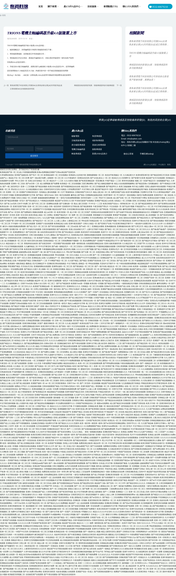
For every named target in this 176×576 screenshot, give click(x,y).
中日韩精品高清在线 (20, 566)
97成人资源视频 (121, 366)
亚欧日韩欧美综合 (68, 258)
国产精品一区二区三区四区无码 (26, 398)
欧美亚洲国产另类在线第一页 (17, 378)
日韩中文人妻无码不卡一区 (36, 400)
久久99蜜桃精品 (114, 517)
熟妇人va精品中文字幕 (76, 303)
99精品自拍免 (86, 526)
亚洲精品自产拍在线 (68, 306)
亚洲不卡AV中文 (128, 552)
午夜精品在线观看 (47, 201)
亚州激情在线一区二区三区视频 (41, 532)
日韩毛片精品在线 (116, 292)
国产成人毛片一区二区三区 (37, 226)
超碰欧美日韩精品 (73, 526)
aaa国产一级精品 (103, 549)
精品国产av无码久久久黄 (64, 201)
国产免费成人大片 (111, 218)
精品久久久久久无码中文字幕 (61, 406)
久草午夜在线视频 (31, 552)
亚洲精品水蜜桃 (98, 226)
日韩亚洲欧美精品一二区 (15, 480)
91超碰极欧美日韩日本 (143, 261)
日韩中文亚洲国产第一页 (68, 543)
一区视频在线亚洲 (154, 269)
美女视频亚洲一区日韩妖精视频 (137, 238)
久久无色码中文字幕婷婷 (90, 238)
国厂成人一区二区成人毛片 (65, 446)
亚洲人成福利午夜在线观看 (155, 186)
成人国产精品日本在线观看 (120, 403)
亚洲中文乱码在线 (154, 201)
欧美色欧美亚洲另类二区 (98, 272)
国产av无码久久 (95, 497)
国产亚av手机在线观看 (131, 503)
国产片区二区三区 (38, 204)
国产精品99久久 (112, 186)
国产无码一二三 (134, 369)
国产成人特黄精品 (25, 466)
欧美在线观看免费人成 (11, 514)
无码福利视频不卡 (29, 497)
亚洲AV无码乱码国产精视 (46, 420)
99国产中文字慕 (60, 526)
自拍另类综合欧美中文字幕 (50, 232)
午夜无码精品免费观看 (77, 281)
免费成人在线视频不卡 (42, 415)
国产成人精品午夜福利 (80, 469)
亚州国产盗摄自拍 (21, 175)
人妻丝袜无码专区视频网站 (31, 514)
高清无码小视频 (69, 249)
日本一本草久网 (63, 472)
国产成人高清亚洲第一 (112, 523)
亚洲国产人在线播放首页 (157, 415)
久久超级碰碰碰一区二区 (121, 255)
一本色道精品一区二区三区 (54, 537)
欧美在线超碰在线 (114, 306)
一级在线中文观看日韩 (142, 224)
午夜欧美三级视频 (42, 295)
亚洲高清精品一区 (104, 389)
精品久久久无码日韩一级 (75, 269)
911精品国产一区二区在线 (114, 412)
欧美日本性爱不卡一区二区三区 (112, 238)
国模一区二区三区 (155, 252)
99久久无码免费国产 (50, 500)
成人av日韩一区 (50, 212)
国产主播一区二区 (88, 252)
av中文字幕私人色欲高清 (9, 275)
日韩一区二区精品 (142, 506)
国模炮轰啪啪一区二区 (95, 175)
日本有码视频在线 (145, 417)
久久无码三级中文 (13, 495)
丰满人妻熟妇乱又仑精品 (79, 497)
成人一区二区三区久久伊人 (13, 549)
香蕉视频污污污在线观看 (102, 215)
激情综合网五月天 (114, 563)
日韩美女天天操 (129, 532)
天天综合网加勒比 (96, 218)
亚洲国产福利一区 (38, 383)
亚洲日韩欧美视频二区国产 (32, 323)
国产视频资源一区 (9, 258)
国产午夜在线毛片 (129, 343)
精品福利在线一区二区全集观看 (139, 378)
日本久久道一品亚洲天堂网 (86, 275)
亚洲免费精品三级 (146, 275)
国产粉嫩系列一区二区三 (13, 546)
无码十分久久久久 (143, 523)
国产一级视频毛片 (117, 323)
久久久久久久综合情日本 (58, 298)
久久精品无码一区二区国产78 (133, 243)
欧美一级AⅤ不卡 (76, 295)
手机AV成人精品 (111, 469)
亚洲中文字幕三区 (20, 255)
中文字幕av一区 (136, 358)
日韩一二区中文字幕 (102, 323)
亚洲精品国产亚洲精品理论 (128, 514)
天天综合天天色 (27, 266)
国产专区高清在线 (117, 252)
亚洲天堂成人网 (82, 409)
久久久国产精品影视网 (21, 335)
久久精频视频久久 (13, 283)
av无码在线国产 (159, 235)
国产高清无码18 (118, 278)
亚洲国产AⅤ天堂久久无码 (119, 272)
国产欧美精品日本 (39, 392)
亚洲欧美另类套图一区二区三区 (117, 475)
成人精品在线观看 (29, 369)
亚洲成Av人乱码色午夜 (77, 175)
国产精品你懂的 (41, 186)
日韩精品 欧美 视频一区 (97, 406)
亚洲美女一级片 (81, 335)
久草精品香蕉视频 (32, 321)
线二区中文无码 (92, 303)
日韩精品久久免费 (90, 338)
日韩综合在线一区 (89, 301)
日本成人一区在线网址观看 (13, 269)
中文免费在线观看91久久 (65, 403)
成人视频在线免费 (143, 495)
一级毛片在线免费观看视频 (69, 198)
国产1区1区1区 (127, 312)
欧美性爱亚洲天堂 (143, 175)
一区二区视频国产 (39, 360)
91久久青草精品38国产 (162, 192)
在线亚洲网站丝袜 (62, 218)
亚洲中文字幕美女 (99, 529)
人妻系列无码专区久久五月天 (35, 549)
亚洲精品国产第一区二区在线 (111, 258)
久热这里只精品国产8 (62, 412)
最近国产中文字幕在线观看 (57, 549)
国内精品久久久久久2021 (109, 326)
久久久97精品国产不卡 (144, 298)
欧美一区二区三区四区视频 (67, 509)
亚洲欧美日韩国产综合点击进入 (92, 537)
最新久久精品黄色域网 (99, 560)
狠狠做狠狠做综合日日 (141, 212)
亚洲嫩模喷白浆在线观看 (137, 315)
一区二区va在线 (72, 226)
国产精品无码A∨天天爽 (84, 452)
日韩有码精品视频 (95, 372)
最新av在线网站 (103, 403)
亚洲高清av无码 (77, 235)
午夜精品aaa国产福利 (39, 463)
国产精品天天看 (18, 358)
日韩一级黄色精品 (45, 506)
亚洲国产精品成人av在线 (104, 201)
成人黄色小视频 (76, 352)
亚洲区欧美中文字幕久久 (103, 378)
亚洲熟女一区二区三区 (79, 372)
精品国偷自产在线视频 (55, 392)
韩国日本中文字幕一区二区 (21, 209)
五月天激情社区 (121, 380)
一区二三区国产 (160, 432)
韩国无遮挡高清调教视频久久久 (115, 372)
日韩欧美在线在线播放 (27, 446)
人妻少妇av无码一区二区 (146, 232)
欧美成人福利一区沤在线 (90, 289)
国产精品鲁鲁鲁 (86, 206)
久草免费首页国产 (74, 189)
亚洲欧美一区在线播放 (128, 326)
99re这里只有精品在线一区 (92, 221)
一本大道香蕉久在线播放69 (23, 535)
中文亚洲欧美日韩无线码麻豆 (136, 252)
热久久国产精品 (51, 409)
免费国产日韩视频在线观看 (124, 572)
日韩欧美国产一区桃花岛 (48, 546)
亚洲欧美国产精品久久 (111, 432)
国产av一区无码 (14, 212)
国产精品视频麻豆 (126, 520)
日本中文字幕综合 (67, 335)
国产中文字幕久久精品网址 (80, 457)
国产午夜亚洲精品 (74, 535)
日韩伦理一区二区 (92, 269)
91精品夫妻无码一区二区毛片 (109, 392)
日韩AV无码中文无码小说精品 (55, 189)
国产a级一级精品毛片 (60, 246)
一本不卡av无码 (19, 503)
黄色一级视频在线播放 (93, 432)
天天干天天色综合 (13, 332)
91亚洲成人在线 (116, 209)
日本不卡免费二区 (24, 204)
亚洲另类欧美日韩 (94, 500)
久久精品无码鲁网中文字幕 (153, 358)
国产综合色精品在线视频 (145, 346)
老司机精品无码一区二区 (130, 406)
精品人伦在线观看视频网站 (124, 184)
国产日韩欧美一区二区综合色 (27, 529)
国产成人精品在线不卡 (153, 366)
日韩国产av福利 (14, 415)
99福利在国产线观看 (126, 506)
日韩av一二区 (54, 349)
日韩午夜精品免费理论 (23, 221)
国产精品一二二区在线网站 (112, 497)
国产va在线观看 (159, 543)
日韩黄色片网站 (78, 400)
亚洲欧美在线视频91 (136, 366)
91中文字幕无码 (45, 246)
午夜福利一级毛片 (54, 460)
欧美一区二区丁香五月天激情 (35, 429)
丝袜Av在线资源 (139, 486)
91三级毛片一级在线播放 (126, 195)
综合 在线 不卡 (150, 400)
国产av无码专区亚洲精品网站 (114, 423)
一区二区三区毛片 (125, 426)
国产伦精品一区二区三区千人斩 (47, 366)
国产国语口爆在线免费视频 (32, 475)
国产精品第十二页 (107, 269)
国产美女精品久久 (32, 201)
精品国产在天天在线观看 (155, 178)
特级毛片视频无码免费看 (79, 517)
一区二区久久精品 (72, 255)
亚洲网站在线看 (52, 204)
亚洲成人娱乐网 (154, 435)
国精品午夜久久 (17, 540)
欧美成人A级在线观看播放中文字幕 (28, 560)
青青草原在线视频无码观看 (88, 543)
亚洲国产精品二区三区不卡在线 (23, 517)
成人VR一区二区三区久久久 (21, 286)
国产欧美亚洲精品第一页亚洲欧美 (91, 181)
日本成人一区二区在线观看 (63, 486)
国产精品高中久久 (63, 235)
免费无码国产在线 (118, 192)
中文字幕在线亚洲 (137, 429)
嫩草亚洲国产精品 (129, 209)
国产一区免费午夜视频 (158, 457)
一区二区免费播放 (90, 295)
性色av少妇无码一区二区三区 (102, 375)
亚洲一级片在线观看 (143, 246)
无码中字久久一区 (133, 423)
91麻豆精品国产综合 (137, 272)
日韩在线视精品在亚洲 (147, 283)
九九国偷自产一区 (53, 258)
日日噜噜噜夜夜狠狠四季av (125, 495)
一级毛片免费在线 (153, 486)
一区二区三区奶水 (76, 246)
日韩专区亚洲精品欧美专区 (19, 355)
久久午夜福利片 (70, 178)
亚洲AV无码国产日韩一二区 (31, 318)
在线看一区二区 (119, 566)
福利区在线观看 (28, 483)
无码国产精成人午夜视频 (17, 460)
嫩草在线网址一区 (163, 283)
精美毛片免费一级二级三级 (54, 566)
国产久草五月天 (137, 226)
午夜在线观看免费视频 (128, 264)
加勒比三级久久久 (75, 489)
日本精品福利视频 (75, 532)
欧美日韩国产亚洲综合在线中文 (153, 443)
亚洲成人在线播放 (94, 380)
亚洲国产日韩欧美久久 (153, 386)
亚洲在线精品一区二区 (51, 241)
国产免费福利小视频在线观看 (32, 212)
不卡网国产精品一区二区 (57, 261)
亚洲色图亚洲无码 (36, 566)
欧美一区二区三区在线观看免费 (90, 363)
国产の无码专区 (27, 415)
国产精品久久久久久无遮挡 (68, 423)
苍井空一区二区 (53, 360)
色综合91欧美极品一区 (113, 175)
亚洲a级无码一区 (27, 457)
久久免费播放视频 (100, 449)
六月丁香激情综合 (67, 192)
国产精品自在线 (28, 295)
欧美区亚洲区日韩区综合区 (41, 435)
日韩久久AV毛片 (145, 543)
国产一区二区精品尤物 (58, 489)
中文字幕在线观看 (23, 312)
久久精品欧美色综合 (10, 389)
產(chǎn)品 (77, 130)
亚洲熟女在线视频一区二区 (142, 500)
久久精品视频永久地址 (34, 189)
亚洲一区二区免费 (81, 398)
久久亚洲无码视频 (128, 529)
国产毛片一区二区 (36, 175)
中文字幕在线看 (42, 517)
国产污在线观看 (96, 446)
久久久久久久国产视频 (85, 249)
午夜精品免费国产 (137, 477)
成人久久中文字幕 (148, 258)
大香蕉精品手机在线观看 (50, 315)
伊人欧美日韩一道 (18, 289)
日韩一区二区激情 (52, 380)
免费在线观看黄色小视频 (139, 395)
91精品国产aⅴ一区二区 (144, 206)
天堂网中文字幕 (146, 192)
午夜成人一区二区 (155, 572)
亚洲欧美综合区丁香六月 (56, 429)
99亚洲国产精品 (14, 266)
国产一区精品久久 (140, 557)
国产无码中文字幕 (16, 249)
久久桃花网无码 (142, 552)
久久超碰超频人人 (144, 338)
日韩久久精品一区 (90, 224)
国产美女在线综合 (109, 358)
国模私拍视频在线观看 (92, 235)
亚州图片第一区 (15, 229)
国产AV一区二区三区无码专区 (105, 452)
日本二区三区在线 (41, 457)
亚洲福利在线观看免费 (67, 389)
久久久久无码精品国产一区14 (51, 275)
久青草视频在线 (89, 246)
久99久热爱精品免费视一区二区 (15, 469)
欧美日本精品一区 (38, 512)
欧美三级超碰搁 (125, 186)
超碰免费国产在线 (147, 463)
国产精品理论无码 (29, 420)
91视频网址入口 (165, 312)
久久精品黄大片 (129, 175)
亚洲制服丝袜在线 (124, 226)
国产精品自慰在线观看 (68, 346)
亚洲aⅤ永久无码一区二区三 (44, 283)
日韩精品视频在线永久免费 (160, 420)
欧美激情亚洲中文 (158, 375)
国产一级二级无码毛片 (11, 186)
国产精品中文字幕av (149, 241)
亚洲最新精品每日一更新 (100, 472)
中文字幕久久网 (88, 189)
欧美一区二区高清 (16, 429)
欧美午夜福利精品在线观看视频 (61, 395)
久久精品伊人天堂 (71, 355)
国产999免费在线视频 (111, 363)
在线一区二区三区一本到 (134, 386)
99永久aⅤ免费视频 (26, 281)
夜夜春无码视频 (121, 369)
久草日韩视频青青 (166, 483)
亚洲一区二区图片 (161, 520)
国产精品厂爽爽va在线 (58, 358)
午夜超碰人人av (127, 281)
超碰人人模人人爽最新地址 (10, 318)
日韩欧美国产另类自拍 (97, 398)
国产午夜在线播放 (50, 574)
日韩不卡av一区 (73, 383)
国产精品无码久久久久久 (135, 483)
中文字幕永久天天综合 (141, 426)
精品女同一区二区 (100, 443)
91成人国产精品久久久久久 (134, 409)
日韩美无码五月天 (78, 495)
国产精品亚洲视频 (110, 329)
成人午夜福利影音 (25, 392)
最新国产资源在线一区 (11, 457)
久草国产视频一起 (100, 298)
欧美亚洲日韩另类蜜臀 (32, 249)
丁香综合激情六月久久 (29, 495)
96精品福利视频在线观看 (129, 235)
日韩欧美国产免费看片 (87, 509)
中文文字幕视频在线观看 (13, 246)
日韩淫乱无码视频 (165, 509)
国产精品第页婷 (160, 295)
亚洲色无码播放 (59, 269)
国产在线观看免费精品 (132, 258)
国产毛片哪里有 (92, 463)
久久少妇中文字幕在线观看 (46, 432)
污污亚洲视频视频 (102, 546)
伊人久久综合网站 (94, 312)
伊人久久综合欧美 (162, 209)
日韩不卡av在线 (27, 283)
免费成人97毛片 (21, 386)
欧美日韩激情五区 (124, 500)
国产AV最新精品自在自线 (70, 186)
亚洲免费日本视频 (24, 409)
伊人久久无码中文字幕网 (63, 329)
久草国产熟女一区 (42, 406)
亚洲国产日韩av (139, 469)
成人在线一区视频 (11, 446)
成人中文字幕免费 (81, 492)
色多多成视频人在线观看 (65, 572)
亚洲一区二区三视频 (17, 452)
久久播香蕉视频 (154, 557)
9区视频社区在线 (140, 549)
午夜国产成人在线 (123, 286)
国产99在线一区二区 (125, 318)
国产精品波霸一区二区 (139, 460)
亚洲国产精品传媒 (41, 395)
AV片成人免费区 (138, 186)
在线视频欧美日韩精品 (115, 409)
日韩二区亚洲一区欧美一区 (21, 380)
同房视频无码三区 (37, 438)
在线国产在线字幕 (29, 301)
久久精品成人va (15, 497)
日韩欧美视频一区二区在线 (98, 321)
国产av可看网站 (27, 417)
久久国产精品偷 (147, 423)
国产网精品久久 (25, 389)
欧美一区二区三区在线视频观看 (40, 303)
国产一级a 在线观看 (56, 463)
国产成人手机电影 (98, 475)
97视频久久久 (87, 512)
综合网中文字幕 (51, 423)
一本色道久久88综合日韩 (128, 275)
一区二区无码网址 (62, 352)
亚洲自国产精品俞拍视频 (162, 332)
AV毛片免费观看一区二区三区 (28, 477)
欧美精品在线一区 (61, 532)
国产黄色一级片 (65, 326)
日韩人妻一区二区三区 (139, 286)
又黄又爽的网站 (88, 184)
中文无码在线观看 (78, 326)
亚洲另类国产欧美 (154, 266)
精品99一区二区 (41, 281)
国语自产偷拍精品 (168, 532)
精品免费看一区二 (131, 440)
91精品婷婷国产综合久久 (158, 563)
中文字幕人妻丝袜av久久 (12, 326)
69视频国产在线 (157, 212)
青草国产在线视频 (9, 520)
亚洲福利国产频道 (120, 463)
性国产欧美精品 (66, 366)
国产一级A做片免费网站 (123, 486)
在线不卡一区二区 (95, 329)
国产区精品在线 (108, 315)
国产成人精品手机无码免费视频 (15, 298)
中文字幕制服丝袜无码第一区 (26, 412)
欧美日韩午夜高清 (96, 412)
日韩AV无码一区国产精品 (75, 415)
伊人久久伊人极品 (32, 346)
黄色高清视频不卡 (92, 495)
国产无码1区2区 (21, 349)
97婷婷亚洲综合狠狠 (32, 557)
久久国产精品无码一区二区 (36, 503)
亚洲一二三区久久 (85, 563)
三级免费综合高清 (116, 489)
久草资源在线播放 (58, 415)
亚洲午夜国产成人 (88, 386)
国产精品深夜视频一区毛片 (14, 201)
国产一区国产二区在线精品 (98, 292)
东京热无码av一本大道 (39, 312)
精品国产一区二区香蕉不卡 (138, 480)
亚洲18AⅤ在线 (38, 380)
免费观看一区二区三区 (24, 455)
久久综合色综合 (19, 352)
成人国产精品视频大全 (158, 506)
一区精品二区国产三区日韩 (47, 520)
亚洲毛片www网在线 (110, 426)
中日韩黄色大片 (66, 560)
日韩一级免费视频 (20, 218)
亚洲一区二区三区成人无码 (139, 492)
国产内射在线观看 (49, 554)
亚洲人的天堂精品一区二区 (38, 181)
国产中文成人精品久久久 (56, 252)
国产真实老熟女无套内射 (85, 435)
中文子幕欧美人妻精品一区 (77, 264)
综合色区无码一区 (158, 349)
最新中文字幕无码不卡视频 (38, 349)
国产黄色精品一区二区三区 (83, 266)
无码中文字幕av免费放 (158, 492)
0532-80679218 (134, 135)
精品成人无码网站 (141, 415)
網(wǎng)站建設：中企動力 (155, 165)
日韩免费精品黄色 (50, 475)
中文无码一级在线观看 (44, 292)
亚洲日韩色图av (128, 420)
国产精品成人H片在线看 (111, 281)
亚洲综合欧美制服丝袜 (157, 189)
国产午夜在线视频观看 (73, 301)
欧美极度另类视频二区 (16, 574)
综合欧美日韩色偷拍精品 (26, 520)
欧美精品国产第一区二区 (142, 355)
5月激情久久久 (72, 309)
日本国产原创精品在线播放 (122, 540)
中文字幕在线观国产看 (143, 332)
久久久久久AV (157, 224)
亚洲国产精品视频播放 (163, 380)
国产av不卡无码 (155, 480)
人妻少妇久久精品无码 (161, 417)
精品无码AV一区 (111, 537)
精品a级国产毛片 (83, 446)
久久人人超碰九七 (14, 420)
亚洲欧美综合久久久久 (91, 318)
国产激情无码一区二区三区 (131, 241)
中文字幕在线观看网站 (158, 264)
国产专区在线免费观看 (56, 226)
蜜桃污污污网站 (112, 514)
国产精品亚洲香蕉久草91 (147, 204)
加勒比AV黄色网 (47, 329)
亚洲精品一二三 (122, 492)
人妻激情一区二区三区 (55, 178)
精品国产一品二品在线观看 (51, 477)
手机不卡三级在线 (105, 198)
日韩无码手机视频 (32, 480)
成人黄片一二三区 (86, 378)
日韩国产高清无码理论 (60, 497)
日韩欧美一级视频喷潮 (37, 309)
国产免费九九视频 (48, 352)
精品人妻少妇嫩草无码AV (29, 275)
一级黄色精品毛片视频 (129, 283)
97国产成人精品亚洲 (131, 497)
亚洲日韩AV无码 (165, 403)
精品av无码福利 (159, 275)
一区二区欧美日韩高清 (135, 215)
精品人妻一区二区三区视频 (47, 543)
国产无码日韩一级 (32, 232)
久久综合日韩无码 (141, 540)
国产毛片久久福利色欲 (150, 292)
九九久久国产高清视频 (105, 569)
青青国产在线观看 (75, 338)
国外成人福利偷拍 (103, 466)
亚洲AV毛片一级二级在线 (163, 195)
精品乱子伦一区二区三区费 (19, 178)
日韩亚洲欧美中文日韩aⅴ (80, 375)
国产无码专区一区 (17, 338)
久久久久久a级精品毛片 (58, 340)
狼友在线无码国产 (113, 406)
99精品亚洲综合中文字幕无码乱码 (154, 383)
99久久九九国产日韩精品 (143, 432)
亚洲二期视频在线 (122, 340)
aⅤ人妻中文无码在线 (160, 246)
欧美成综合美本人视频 (12, 440)
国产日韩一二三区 (13, 417)
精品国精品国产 (143, 264)
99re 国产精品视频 (73, 252)
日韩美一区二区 (41, 443)
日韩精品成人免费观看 (155, 455)
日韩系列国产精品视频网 (125, 246)
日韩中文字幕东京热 (66, 449)
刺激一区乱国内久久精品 (48, 495)
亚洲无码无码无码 (18, 321)
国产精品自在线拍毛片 (165, 232)
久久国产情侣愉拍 (153, 409)
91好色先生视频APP (162, 463)
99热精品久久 (18, 343)
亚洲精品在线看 (48, 255)
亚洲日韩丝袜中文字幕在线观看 (59, 400)
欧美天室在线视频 (27, 272)
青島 (169, 165)
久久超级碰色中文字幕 (108, 506)
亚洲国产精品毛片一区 (62, 215)
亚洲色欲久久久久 (153, 392)
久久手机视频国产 (16, 552)
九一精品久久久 (10, 477)
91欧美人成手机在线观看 (104, 395)
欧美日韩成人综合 (99, 526)
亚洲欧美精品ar (64, 495)
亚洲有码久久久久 (73, 286)
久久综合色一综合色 (153, 243)
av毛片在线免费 (71, 466)
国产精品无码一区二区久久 (147, 343)
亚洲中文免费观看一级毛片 (58, 281)
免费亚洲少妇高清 (49, 472)
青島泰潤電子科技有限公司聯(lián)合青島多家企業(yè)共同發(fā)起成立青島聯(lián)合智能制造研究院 (148, 44)
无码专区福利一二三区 (89, 198)
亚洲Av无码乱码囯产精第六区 (151, 323)
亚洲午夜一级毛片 (60, 303)
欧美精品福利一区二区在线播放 (56, 175)
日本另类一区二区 (13, 272)
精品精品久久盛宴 (72, 537)
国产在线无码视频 (78, 506)
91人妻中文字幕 (71, 566)
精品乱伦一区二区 (114, 266)
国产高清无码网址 (167, 215)
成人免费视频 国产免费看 (49, 184)
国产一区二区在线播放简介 (59, 457)
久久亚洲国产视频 (110, 221)
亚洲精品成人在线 (38, 258)
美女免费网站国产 (89, 241)
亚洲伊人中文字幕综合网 (30, 332)
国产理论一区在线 (7, 235)
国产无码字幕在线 (14, 301)
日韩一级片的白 (55, 289)
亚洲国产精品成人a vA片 (100, 417)
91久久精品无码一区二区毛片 (141, 340)
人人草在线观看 (45, 375)
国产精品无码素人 (47, 332)
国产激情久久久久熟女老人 (152, 321)
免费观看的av (123, 352)
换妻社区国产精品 (120, 480)
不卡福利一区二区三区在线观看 (23, 224)
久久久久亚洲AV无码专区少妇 (104, 355)
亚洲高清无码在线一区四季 (125, 232)
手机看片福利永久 (147, 514)
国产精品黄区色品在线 (88, 540)
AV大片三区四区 (9, 529)
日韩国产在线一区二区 (98, 517)
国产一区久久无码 (24, 258)
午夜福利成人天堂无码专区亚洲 (37, 358)
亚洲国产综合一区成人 (84, 572)
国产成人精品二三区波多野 (80, 472)
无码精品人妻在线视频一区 (49, 192)
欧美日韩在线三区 (92, 209)
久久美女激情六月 (147, 380)
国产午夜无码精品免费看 (160, 535)
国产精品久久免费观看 (12, 295)
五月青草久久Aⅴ (141, 563)
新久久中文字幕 (45, 552)
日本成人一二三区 (98, 514)
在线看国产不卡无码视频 (42, 209)
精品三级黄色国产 (44, 369)
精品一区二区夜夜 (115, 298)
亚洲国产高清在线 (94, 261)
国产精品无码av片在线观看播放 (124, 309)
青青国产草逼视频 (119, 215)
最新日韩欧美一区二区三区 (54, 323)
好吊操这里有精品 (62, 318)
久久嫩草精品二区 (31, 246)
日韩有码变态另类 (14, 238)
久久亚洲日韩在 (134, 380)
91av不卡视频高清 (123, 429)
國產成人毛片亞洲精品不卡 (36, 264)
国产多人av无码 (10, 204)
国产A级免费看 (91, 554)
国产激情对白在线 (24, 360)
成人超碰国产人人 (146, 335)
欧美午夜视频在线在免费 (143, 520)
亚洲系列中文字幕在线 (70, 206)
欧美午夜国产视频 (31, 338)
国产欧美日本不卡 (108, 369)
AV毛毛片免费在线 (36, 537)
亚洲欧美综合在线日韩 (163, 318)
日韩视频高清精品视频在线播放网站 (57, 469)
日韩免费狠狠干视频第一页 (71, 241)
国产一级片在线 (101, 266)
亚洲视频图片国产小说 (66, 409)
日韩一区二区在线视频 (63, 321)
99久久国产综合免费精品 (43, 417)
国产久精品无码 (127, 415)
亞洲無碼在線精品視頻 (93, 195)
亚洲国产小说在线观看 (44, 224)
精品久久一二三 (83, 523)
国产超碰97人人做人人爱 (86, 389)
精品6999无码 (102, 535)
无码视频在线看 (38, 409)
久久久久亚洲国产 (80, 292)
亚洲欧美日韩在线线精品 (56, 264)
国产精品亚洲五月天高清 (159, 175)
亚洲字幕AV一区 (109, 195)
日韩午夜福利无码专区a (82, 520)
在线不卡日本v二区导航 (158, 460)
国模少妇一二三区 (128, 517)
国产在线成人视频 (142, 457)
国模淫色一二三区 (115, 343)
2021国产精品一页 (80, 321)
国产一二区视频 (109, 492)
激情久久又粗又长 (107, 340)
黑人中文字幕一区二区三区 (112, 440)
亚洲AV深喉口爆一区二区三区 (19, 463)
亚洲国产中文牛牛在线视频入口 (87, 258)
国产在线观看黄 (21, 363)
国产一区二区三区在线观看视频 (86, 486)
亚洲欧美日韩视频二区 (113, 503)
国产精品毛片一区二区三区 (43, 221)
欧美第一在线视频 (140, 266)
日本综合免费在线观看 (69, 378)
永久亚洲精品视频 (99, 563)
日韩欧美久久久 (31, 372)
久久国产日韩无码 (14, 369)
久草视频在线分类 (151, 509)
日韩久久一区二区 (129, 526)
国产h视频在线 (54, 378)
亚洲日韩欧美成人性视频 (30, 486)
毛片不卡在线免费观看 (138, 435)
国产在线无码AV (45, 243)
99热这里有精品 (10, 360)
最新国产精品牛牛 (52, 438)
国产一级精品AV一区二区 (149, 363)
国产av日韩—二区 (32, 184)
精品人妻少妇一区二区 (101, 192)
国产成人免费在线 (53, 335)
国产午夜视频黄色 (23, 423)
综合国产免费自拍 (42, 489)
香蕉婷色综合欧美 (31, 243)
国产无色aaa (82, 306)
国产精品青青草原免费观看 (75, 463)
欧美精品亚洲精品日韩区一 (123, 295)
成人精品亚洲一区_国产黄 (135, 566)
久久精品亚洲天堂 (81, 329)
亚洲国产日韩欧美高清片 (28, 192)
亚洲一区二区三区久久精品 (38, 206)
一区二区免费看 (79, 554)
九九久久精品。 (78, 432)
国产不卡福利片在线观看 (31, 229)
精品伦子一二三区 (56, 181)
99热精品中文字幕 (44, 497)
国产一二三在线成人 (55, 563)
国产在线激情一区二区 (25, 489)
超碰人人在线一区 (155, 549)
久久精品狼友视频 (34, 386)
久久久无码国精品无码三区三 (126, 360)
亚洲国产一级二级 (160, 340)
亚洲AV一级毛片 (146, 235)
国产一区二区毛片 (113, 529)
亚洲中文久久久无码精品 (59, 295)
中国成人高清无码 (67, 452)
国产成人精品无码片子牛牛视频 (81, 298)
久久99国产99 (46, 486)
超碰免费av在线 (25, 252)
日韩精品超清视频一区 (104, 460)
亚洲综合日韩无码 (89, 535)
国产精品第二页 (80, 312)
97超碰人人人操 (58, 455)
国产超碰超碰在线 (132, 335)
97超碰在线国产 (123, 358)
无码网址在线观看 (45, 398)
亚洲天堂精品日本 (83, 332)
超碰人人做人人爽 (107, 495)
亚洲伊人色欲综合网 (160, 500)
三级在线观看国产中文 (127, 301)
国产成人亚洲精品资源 (25, 443)
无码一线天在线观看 (62, 195)
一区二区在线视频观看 (117, 321)
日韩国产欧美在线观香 (37, 563)
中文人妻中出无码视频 (148, 497)
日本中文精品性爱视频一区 (121, 466)
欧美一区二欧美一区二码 (139, 569)
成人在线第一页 (12, 554)
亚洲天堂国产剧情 (20, 206)
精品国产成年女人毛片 (138, 269)
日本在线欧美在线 (134, 321)
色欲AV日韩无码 (60, 535)
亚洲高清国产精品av (122, 460)
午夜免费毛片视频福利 (81, 560)
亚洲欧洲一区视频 (80, 500)
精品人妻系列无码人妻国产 (111, 532)
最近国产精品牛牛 (102, 189)
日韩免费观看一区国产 (47, 529)
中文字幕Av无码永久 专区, (70, 386)
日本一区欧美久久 (165, 537)
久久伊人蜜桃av (50, 235)
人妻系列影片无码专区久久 (142, 255)
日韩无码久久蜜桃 (56, 301)
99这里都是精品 (155, 526)
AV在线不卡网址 (142, 301)
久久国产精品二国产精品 (77, 261)
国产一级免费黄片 (83, 514)
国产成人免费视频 (85, 355)
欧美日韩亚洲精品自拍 (162, 335)
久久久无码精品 (35, 472)
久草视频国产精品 (65, 520)
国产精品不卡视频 (18, 306)
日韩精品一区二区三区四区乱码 (61, 312)
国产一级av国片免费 (37, 178)
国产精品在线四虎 (80, 440)
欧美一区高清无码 (75, 549)
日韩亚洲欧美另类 (157, 452)
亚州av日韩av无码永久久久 (124, 375)
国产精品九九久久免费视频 (57, 503)
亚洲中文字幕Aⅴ (160, 423)
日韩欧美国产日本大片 (83, 192)
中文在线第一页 (115, 206)
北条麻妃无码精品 (38, 423)
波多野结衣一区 (107, 438)
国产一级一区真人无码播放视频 (45, 509)
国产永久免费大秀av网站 (32, 572)
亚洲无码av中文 (151, 475)
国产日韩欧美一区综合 (81, 417)
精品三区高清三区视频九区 (72, 477)
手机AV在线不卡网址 (139, 198)
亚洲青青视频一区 (73, 369)
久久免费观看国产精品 (92, 426)
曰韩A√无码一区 (50, 343)
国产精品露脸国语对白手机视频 (23, 432)
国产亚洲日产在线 (104, 224)
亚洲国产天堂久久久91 (45, 446)
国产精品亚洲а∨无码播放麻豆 (147, 184)
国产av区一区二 (85, 226)
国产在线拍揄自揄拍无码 (91, 429)
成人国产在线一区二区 (121, 198)
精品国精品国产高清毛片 (94, 400)
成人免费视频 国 (92, 326)
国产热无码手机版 (66, 492)
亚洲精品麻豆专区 (64, 343)
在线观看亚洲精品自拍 (94, 243)
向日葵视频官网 (147, 503)
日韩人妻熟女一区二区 (106, 360)
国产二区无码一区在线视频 (90, 383)
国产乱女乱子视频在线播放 (146, 537)
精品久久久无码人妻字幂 (97, 306)
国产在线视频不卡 (108, 477)
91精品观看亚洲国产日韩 (12, 483)
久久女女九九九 (104, 554)
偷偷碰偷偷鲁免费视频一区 (48, 198)
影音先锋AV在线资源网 (66, 529)
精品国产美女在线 (69, 523)
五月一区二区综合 (109, 261)
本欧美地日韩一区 (31, 546)
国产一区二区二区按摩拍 (79, 218)
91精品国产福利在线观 (59, 426)
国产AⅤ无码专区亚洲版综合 (113, 335)
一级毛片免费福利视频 (81, 475)
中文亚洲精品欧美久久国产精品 (119, 398)
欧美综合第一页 (6, 206)
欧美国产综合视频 (142, 420)
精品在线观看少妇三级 (61, 506)
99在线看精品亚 (108, 380)
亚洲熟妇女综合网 (117, 472)
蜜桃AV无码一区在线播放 (90, 369)
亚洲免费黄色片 (19, 232)
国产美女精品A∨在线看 (71, 232)
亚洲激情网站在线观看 (42, 266)
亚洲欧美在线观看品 (45, 372)
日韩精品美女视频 (107, 543)
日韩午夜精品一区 (168, 392)
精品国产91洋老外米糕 (134, 554)
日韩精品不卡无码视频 (68, 349)
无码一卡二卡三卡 (50, 278)
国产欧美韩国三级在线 (96, 409)
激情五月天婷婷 (6, 535)
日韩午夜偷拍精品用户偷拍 (137, 189)
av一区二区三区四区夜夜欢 (55, 383)
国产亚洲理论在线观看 (166, 204)
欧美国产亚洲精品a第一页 (43, 286)
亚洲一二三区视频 (27, 186)
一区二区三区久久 (132, 323)
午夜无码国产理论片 (100, 206)
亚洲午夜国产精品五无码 (74, 392)
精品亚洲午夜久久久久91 (135, 303)
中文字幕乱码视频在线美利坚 (101, 480)
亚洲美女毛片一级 (116, 249)
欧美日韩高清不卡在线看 (106, 509)
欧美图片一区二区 (162, 346)
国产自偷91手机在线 (124, 212)
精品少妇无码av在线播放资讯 (30, 554)
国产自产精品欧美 (63, 283)
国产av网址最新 (159, 449)
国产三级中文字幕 (52, 512)
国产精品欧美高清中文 (160, 218)
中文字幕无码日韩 (115, 443)
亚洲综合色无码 (83, 178)
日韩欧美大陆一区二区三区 (133, 400)
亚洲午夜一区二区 (113, 415)
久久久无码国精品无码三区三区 (150, 249)
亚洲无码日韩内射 (161, 369)
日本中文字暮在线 (118, 303)
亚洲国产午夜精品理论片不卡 (108, 241)
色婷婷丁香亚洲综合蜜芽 (95, 415)
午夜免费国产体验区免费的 (52, 363)
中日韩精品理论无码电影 (49, 346)
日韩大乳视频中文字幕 (34, 278)
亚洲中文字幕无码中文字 (60, 552)
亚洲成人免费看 (127, 432)
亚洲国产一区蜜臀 (155, 552)
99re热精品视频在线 (143, 375)
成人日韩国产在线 (16, 557)
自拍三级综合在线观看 (127, 218)
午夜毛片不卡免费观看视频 (69, 360)
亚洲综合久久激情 (143, 349)
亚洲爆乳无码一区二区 (132, 292)
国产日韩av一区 (159, 261)
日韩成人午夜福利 (152, 477)
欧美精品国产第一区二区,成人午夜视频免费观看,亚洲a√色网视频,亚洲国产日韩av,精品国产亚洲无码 (37, 172)
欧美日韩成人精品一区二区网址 (41, 215)
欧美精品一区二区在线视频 (70, 184)
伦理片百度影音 (124, 446)
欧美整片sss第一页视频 (80, 283)
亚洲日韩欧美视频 (23, 435)
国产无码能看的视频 (110, 557)
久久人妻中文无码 (64, 420)
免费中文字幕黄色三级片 (20, 512)
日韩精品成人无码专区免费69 (90, 315)
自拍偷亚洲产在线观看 (34, 574)
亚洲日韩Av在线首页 (8, 395)
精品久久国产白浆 (46, 338)
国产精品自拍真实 (114, 332)
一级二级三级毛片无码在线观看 (134, 392)
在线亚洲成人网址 (103, 252)
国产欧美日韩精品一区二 (38, 378)
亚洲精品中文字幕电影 (153, 446)
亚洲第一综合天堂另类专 (105, 435)
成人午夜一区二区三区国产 (80, 212)
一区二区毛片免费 (104, 540)
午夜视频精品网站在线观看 (52, 249)
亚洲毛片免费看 (105, 303)
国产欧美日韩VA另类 (109, 318)
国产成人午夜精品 (101, 249)
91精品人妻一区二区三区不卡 (156, 429)
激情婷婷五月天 (60, 286)
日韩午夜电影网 (129, 457)
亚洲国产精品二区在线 (80, 412)
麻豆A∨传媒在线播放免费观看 (14, 226)
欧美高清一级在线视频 (140, 389)
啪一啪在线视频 (11, 523)
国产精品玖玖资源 (11, 281)
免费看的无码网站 (110, 446)
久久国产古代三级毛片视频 (84, 395)
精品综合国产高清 (59, 209)
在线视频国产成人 (163, 181)
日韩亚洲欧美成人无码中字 (135, 472)
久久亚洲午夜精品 (153, 272)
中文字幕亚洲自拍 (124, 221)
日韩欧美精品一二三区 (87, 569)
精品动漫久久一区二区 (14, 243)
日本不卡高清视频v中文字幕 (51, 480)
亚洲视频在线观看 (34, 255)
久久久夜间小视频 (71, 181)
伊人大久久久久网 (148, 406)
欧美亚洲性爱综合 (65, 500)
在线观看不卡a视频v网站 (51, 514)
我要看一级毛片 (58, 238)
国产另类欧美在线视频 (11, 500)
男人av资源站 (152, 466)
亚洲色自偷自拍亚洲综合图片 (133, 289)
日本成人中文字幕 (106, 463)
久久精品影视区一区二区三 (108, 275)
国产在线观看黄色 (95, 335)
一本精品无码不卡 (9, 409)
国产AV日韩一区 (154, 540)
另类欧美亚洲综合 (114, 526)
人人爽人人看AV (49, 569)
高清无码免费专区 (21, 235)
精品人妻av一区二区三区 (153, 226)
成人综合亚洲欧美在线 (157, 286)
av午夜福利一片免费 (62, 372)
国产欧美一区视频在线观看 (83, 546)
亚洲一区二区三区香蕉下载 (104, 366)
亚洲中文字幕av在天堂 (140, 221)
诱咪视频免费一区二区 (134, 278)
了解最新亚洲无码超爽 (161, 355)
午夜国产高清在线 (124, 452)
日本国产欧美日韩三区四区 (96, 420)
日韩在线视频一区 (47, 321)
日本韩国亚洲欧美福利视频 (81, 552)
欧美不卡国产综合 (129, 523)
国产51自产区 (98, 552)
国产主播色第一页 (66, 204)
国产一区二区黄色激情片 (102, 255)
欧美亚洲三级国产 (32, 306)
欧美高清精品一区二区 (83, 449)
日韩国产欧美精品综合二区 (86, 403)
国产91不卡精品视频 (37, 449)
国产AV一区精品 (22, 315)
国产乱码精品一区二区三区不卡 (146, 312)
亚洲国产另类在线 (138, 403)
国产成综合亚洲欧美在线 (111, 312)
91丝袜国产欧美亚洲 (39, 523)
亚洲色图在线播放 (97, 503)
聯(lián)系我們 (129, 130)
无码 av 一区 (48, 526)
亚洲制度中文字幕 (164, 309)
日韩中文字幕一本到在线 (121, 389)
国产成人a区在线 (89, 549)
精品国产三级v (100, 483)
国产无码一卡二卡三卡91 (116, 483)
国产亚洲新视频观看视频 (15, 492)
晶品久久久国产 (128, 332)
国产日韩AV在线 (129, 298)
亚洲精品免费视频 (122, 395)
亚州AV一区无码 (9, 215)
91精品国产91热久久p (127, 537)
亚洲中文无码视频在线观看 (34, 540)
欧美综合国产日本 (87, 323)
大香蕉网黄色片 (142, 532)
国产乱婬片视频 (128, 206)
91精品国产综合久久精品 (50, 557)
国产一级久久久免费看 (132, 546)
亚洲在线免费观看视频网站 (38, 298)
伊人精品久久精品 (136, 329)
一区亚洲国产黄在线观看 (61, 243)
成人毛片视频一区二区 (126, 346)
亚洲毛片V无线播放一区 (92, 352)
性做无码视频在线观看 (92, 477)
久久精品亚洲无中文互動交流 (119, 449)
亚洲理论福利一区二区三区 (62, 266)
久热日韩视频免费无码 (153, 289)
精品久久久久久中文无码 (102, 512)
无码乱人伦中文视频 (70, 443)
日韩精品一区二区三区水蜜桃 (92, 286)
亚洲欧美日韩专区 (97, 469)
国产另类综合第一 (78, 420)
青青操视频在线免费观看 (63, 292)
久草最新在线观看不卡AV (25, 292)
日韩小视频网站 (58, 466)
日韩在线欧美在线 (94, 358)
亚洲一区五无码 (22, 215)
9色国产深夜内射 (119, 378)
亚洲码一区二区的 (18, 184)
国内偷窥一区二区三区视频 (63, 398)
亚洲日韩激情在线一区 (16, 506)
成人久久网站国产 (13, 375)
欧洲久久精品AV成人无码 (161, 338)
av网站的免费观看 (167, 409)
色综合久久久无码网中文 (121, 178)
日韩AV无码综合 (98, 520)
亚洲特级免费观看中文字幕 (25, 195)
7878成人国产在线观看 (112, 552)
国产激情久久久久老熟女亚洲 (122, 549)
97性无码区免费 (9, 292)
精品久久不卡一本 (33, 352)
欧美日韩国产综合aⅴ (111, 204)
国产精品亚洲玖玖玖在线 (160, 352)
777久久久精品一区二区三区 (162, 523)
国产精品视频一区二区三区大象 (15, 569)
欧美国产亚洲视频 (55, 443)
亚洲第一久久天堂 (34, 363)
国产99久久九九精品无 (158, 389)
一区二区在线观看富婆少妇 (154, 372)
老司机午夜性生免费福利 (15, 278)
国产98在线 (104, 209)
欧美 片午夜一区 (152, 403)
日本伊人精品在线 (163, 560)
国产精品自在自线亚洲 (113, 400)
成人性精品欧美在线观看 (69, 540)
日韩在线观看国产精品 (29, 375)
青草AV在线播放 (128, 181)
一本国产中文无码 (21, 532)
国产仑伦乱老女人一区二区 (100, 178)
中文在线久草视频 (69, 514)
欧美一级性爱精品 (9, 443)
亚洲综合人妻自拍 (9, 489)
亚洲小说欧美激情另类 (112, 243)
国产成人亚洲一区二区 (125, 261)
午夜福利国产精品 (24, 261)
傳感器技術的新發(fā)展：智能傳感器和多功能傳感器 (94, 85)
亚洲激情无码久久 (69, 480)
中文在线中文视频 (118, 554)
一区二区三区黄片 (67, 272)
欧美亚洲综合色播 (69, 460)
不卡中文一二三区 (95, 204)
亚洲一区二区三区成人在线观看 (161, 569)
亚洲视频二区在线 (139, 466)
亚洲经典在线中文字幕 (155, 512)
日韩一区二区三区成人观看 (139, 352)
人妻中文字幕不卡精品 (95, 229)
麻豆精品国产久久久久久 (43, 535)
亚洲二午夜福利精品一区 (146, 309)
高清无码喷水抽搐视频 (110, 235)
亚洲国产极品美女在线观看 (111, 289)
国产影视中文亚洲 (138, 178)
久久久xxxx (87, 278)
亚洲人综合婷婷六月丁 (77, 229)
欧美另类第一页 (63, 212)
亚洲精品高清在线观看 (142, 281)
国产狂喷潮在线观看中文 (103, 572)
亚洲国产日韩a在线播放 (18, 303)
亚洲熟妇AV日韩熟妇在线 (32, 526)
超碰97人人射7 (49, 318)
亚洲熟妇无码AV (12, 543)
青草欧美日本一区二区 (128, 204)
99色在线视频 (93, 264)
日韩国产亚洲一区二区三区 (153, 278)
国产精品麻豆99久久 (89, 360)
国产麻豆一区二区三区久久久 (116, 229)
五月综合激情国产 (43, 426)
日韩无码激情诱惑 (49, 229)
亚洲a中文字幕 (110, 286)
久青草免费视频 (52, 492)
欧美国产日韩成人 (44, 238)
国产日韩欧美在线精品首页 (141, 449)
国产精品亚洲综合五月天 (38, 340)
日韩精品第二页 (152, 483)
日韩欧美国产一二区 (39, 261)
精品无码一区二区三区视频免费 (93, 186)
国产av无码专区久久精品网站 (14, 346)
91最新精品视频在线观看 (106, 246)
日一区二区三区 (81, 557)
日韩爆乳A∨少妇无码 (158, 238)
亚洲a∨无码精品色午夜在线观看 (144, 398)
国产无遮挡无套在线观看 (12, 323)
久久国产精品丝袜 (58, 369)
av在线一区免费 (52, 389)
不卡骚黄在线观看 (80, 406)
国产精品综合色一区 (72, 238)
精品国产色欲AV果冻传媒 (111, 383)
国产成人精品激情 (23, 383)
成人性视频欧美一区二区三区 (15, 241)
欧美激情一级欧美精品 (16, 264)
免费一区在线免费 (92, 506)
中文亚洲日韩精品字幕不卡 (122, 224)
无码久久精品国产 (66, 380)
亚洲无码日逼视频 (160, 503)
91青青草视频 (105, 309)
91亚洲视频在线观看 (83, 529)
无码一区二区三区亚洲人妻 (14, 400)
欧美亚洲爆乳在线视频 (131, 443)
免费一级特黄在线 (78, 243)
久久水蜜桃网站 (147, 369)
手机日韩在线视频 (163, 400)
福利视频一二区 (128, 563)
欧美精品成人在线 (61, 224)
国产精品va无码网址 (112, 283)
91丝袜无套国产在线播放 (84, 201)
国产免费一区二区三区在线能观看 (95, 489)
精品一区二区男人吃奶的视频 (37, 289)
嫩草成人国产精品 (77, 195)
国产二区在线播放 (54, 523)
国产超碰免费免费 (108, 429)
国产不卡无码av (116, 457)
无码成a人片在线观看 (73, 455)
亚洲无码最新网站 (139, 455)
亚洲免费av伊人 (108, 455)
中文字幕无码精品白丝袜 (163, 206)
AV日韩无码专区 (37, 355)
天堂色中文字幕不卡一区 (109, 264)
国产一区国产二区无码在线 (70, 512)
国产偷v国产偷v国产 (158, 229)
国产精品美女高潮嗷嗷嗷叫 (44, 403)
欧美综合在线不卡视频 (156, 198)
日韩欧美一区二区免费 (140, 452)
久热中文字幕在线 (94, 281)
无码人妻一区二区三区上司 (156, 469)
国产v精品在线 (62, 229)
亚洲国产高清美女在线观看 (160, 395)
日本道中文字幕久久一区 (143, 295)
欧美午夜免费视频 (132, 192)
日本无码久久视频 (149, 546)
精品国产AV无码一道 (160, 281)
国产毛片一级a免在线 (109, 349)
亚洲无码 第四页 (49, 572)
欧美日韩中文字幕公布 (49, 326)
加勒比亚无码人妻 (105, 295)
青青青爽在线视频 (122, 269)
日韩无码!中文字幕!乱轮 (92, 455)
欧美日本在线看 (54, 186)
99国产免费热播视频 (10, 252)
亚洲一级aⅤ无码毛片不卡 (50, 306)
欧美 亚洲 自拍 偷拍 (35, 241)
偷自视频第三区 (32, 506)
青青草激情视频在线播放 (155, 489)
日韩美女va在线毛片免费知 (148, 326)
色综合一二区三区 (60, 338)
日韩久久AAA (127, 266)
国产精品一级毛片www (45, 195)
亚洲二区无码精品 (139, 201)
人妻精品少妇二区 (74, 221)
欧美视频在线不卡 (167, 363)
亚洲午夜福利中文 (168, 557)
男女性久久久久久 (18, 189)
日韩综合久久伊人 (35, 218)
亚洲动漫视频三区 (38, 389)
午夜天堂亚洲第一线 (135, 372)
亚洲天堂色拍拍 (121, 315)
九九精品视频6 (133, 463)
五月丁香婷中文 (106, 566)
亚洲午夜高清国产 (75, 224)
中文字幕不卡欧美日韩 (63, 440)
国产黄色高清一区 (139, 512)
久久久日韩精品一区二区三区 (17, 449)
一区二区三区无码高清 (25, 395)
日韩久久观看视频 (166, 326)
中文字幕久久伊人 (67, 557)
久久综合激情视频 (123, 477)
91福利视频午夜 (18, 372)
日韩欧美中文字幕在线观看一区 (47, 272)
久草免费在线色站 (7, 175)
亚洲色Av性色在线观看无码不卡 (103, 212)
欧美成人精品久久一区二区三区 (70, 278)
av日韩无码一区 (154, 532)
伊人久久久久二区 (161, 298)
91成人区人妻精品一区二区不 (67, 569)
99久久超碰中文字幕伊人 (53, 355)
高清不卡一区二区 (108, 232)
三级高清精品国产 (137, 446)
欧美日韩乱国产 (154, 315)
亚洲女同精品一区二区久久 (156, 303)
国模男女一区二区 (109, 500)
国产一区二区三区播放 (158, 306)
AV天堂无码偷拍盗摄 (46, 412)
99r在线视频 (59, 255)
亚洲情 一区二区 (12, 192)
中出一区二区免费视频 (50, 560)
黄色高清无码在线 (122, 435)
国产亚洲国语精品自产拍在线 (68, 483)
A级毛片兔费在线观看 (145, 195)
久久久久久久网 (86, 255)
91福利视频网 (35, 315)
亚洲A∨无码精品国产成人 (35, 492)
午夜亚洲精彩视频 (117, 417)
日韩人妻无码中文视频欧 (144, 318)
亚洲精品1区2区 (83, 480)
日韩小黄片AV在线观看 (146, 209)
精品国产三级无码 (21, 563)
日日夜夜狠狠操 (131, 417)
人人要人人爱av (60, 221)
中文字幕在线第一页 (13, 475)
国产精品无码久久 (144, 218)
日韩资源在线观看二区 (147, 360)
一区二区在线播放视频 (158, 529)
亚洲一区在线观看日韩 (117, 189)
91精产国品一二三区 (113, 181)
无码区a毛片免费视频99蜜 (160, 301)
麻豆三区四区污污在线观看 (88, 566)
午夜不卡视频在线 (158, 426)
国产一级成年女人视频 (91, 532)
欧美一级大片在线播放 (50, 452)
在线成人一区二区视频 (123, 201)
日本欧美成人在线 (9, 261)
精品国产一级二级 (39, 252)
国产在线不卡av (123, 509)
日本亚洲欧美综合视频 (75, 209)
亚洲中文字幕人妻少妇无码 (96, 343)
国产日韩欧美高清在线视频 (107, 301)
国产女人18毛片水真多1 (71, 289)
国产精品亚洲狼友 (112, 520)
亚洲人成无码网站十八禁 (62, 417)
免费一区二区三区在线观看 (82, 215)
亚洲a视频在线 (110, 226)
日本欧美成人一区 (29, 238)
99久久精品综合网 (142, 306)
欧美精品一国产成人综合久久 (155, 554)
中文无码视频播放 (137, 475)
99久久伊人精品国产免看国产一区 (16, 438)
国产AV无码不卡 (6, 218)
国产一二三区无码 (74, 429)
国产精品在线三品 (70, 563)
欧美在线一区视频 (97, 283)
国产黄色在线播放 (157, 221)
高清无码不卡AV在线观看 (90, 232)
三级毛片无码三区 (167, 315)
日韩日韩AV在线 (91, 392)
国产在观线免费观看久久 (87, 346)
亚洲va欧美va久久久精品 (102, 278)
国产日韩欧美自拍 (116, 546)
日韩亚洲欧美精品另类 (76, 340)
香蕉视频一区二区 (102, 386)
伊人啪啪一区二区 (45, 269)
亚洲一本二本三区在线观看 (25, 426)
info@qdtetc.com (134, 139)
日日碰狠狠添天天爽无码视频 (89, 349)
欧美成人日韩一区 (21, 340)
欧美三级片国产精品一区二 (82, 366)
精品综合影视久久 (70, 363)
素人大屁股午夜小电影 (24, 403)
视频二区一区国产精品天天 (145, 181)
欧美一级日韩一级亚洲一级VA (91, 423)
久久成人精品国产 (72, 323)
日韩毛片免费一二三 (124, 355)
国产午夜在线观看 (79, 343)
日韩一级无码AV (55, 206)
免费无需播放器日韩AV (31, 326)
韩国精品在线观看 (81, 272)
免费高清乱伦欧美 (86, 443)
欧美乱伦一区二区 (114, 420)
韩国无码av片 (123, 329)
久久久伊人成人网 (104, 338)
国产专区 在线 (131, 560)
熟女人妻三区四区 (81, 204)
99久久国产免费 (128, 306)
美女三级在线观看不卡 (127, 349)
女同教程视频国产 (163, 360)
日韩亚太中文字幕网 (64, 554)
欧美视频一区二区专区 (23, 509)
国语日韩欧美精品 (142, 529)
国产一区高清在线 (29, 440)
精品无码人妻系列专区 (133, 412)
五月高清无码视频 (130, 249)
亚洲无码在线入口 (76, 426)
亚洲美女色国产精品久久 (56, 309)
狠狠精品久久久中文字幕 (161, 378)
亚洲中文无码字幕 (65, 475)
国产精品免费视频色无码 (33, 343)
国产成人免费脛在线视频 (107, 346)
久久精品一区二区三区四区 (23, 366)
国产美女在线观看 (142, 517)
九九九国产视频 (48, 218)
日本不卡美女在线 (38, 335)
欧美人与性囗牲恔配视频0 (154, 329)
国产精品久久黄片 (31, 269)
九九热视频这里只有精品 (130, 383)
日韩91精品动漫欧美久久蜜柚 (150, 440)
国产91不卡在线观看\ (117, 560)
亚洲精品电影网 (69, 275)
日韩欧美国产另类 (125, 557)
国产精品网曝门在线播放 (77, 358)
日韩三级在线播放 (36, 235)
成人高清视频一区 (152, 215)
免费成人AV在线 (6, 366)
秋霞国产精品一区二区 (123, 455)
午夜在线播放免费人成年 (129, 363)
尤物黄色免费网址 (117, 386)
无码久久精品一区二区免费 (26, 198)
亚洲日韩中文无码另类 (45, 440)
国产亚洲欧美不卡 (7, 412)
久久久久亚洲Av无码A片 (122, 512)
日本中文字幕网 (43, 301)
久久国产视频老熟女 (35, 469)
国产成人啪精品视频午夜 (103, 184)
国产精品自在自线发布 (66, 574)
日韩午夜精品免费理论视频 (31, 500)
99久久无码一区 (21, 181)
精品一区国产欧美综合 (146, 560)
